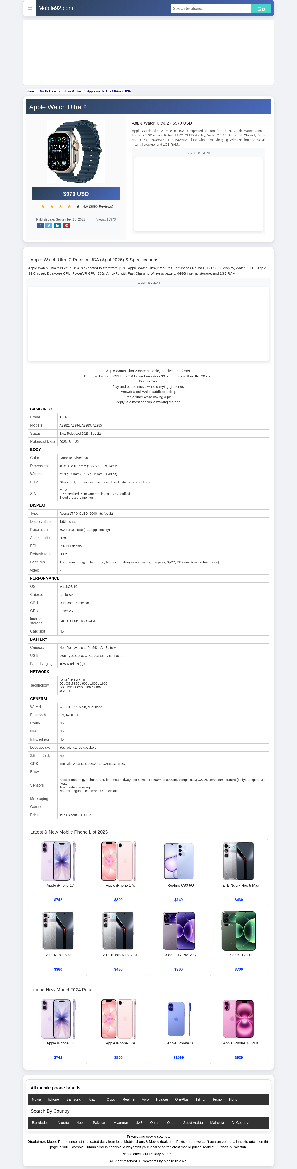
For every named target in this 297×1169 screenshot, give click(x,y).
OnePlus (182, 1099)
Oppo (111, 1099)
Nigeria (63, 1122)
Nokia (36, 1099)
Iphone (53, 1099)
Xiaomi (94, 1099)
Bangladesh (41, 1122)
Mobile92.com (56, 8)
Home (30, 91)
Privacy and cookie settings (148, 1136)
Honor (234, 1099)
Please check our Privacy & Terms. (148, 1154)
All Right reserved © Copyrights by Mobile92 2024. (148, 1161)
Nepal (80, 1122)
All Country (240, 1122)
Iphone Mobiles (72, 91)
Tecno (217, 1099)
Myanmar (121, 1122)
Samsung (73, 1099)
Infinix (200, 1099)
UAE (139, 1122)
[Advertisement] (148, 52)
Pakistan (99, 1122)
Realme (129, 1099)
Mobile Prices (48, 91)
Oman (155, 1122)
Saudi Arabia (193, 1122)
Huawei (162, 1099)
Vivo (145, 1099)
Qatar (171, 1122)
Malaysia (217, 1122)
